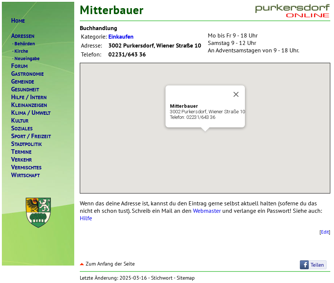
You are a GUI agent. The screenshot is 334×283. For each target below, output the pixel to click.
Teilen (317, 264)
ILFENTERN (29, 97)
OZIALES (22, 128)
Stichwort (162, 277)
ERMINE (21, 152)
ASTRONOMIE (27, 74)
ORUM (19, 66)
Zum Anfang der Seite (107, 263)
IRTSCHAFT (25, 175)
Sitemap (186, 277)
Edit (325, 231)
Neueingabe (25, 58)
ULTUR (20, 120)
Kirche (19, 51)
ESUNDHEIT (25, 89)
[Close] (236, 94)
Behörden (23, 43)
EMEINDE (22, 81)
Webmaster (207, 210)
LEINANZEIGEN (29, 105)
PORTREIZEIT (31, 136)
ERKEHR (21, 159)
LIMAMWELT (30, 113)
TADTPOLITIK (26, 144)
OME (18, 21)
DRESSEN (23, 36)
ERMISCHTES (26, 167)
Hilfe (86, 218)
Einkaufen (121, 36)
